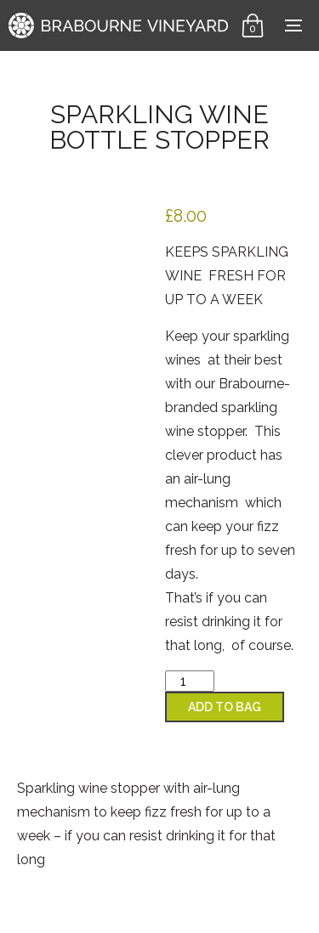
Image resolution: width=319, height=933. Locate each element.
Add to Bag (224, 707)
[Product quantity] (189, 681)
